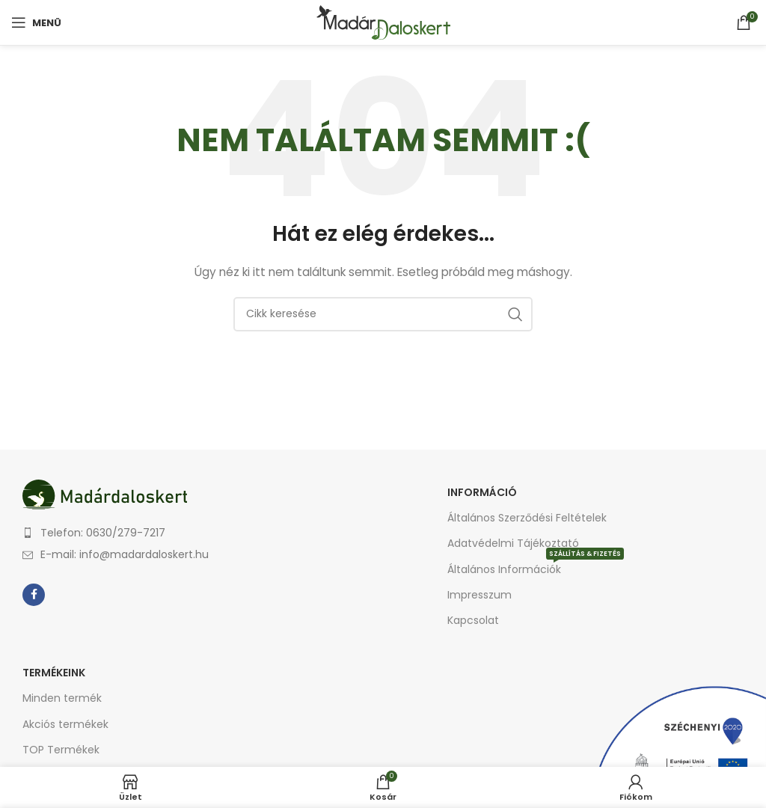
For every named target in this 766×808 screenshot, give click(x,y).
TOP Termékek (60, 749)
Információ (482, 492)
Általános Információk (535, 567)
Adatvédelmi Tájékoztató (513, 543)
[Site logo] (383, 21)
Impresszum (479, 594)
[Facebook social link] (33, 595)
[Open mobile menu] (36, 22)
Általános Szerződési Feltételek (527, 517)
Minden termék (62, 698)
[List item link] (199, 532)
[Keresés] (383, 314)
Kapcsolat (473, 620)
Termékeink (53, 672)
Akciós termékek (65, 724)
